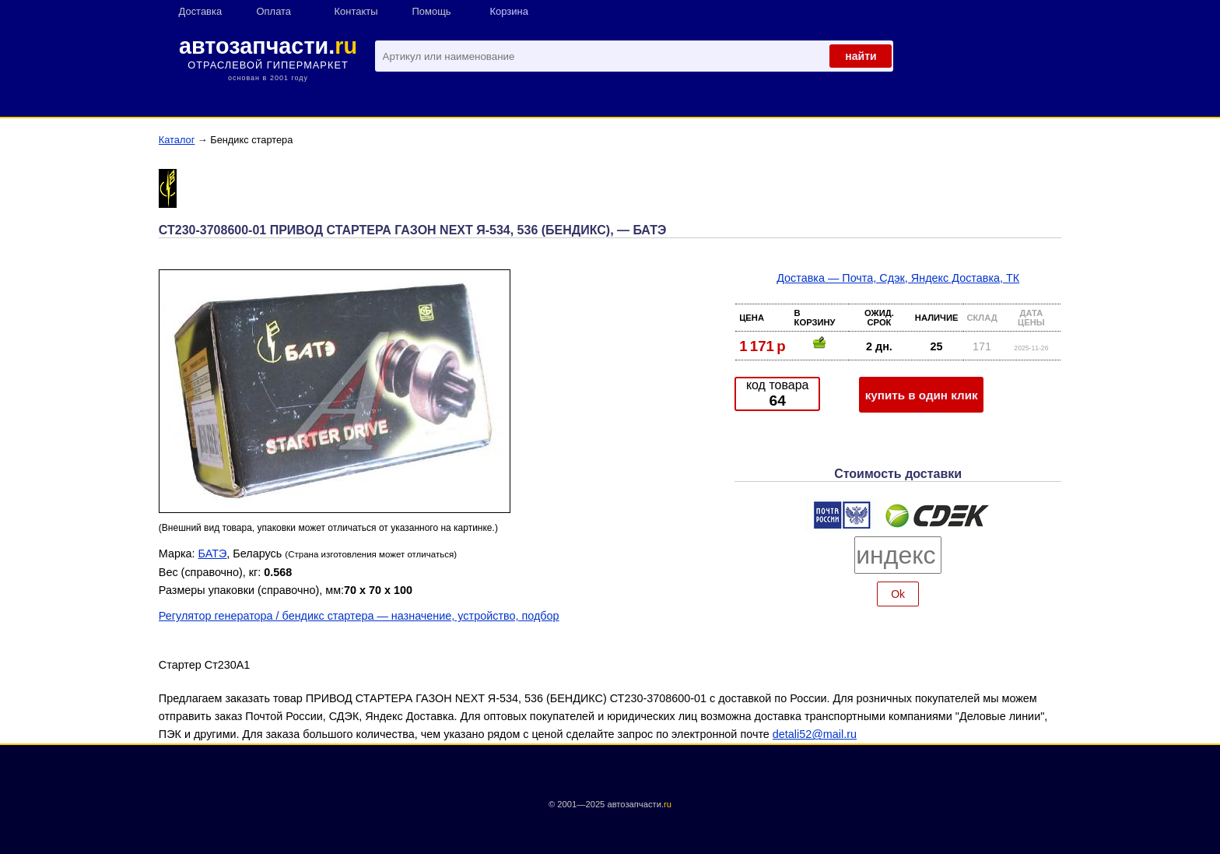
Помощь (431, 11)
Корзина (509, 11)
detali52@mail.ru (815, 734)
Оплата (274, 11)
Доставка (201, 11)
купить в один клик (921, 395)
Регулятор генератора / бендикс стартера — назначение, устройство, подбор (359, 616)
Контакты (356, 11)
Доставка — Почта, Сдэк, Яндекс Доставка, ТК (898, 278)
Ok (898, 594)
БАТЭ (212, 553)
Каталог (177, 140)
